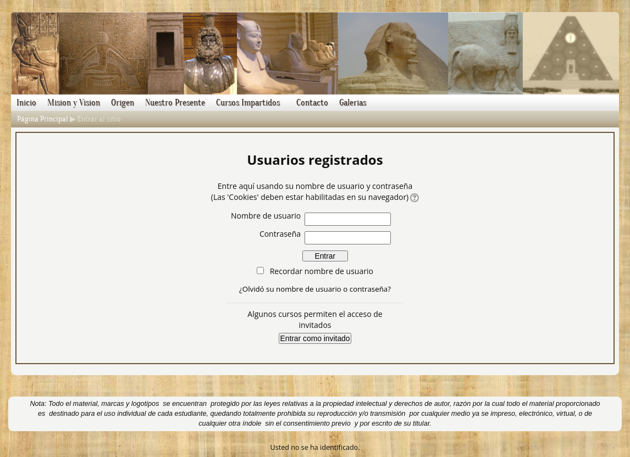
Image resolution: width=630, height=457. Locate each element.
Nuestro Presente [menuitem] (175, 103)
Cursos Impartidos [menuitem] (248, 103)
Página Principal (42, 119)
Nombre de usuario (266, 215)
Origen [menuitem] (122, 103)
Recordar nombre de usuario (321, 271)
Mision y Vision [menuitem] (73, 103)
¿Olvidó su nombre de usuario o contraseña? (315, 289)
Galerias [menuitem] (352, 103)
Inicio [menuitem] (26, 103)
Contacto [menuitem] (312, 103)
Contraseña (280, 233)
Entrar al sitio (99, 119)
